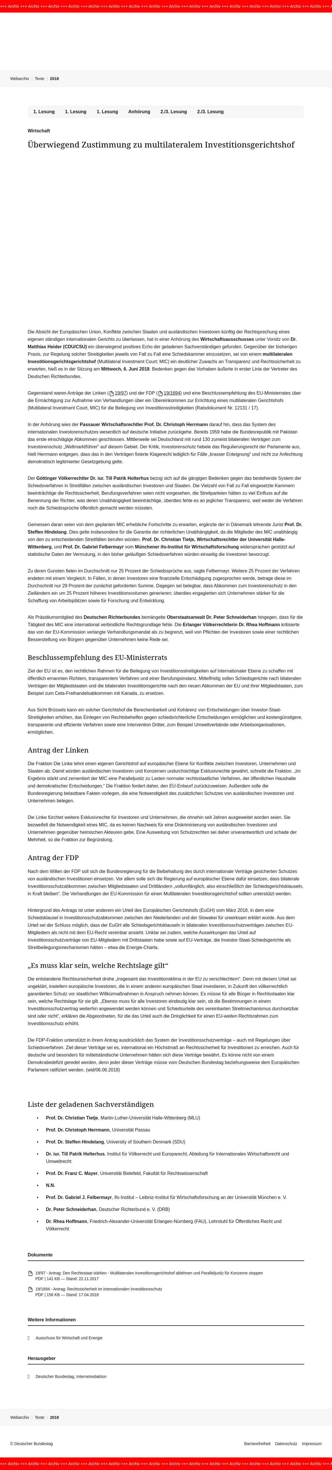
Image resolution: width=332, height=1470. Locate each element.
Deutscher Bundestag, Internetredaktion (71, 1376)
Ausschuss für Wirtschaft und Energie (69, 1338)
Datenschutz (286, 1443)
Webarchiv (19, 78)
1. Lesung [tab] (75, 111)
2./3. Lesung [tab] (173, 111)
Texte (39, 78)
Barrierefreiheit (257, 1443)
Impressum (312, 1443)
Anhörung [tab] (139, 111)
